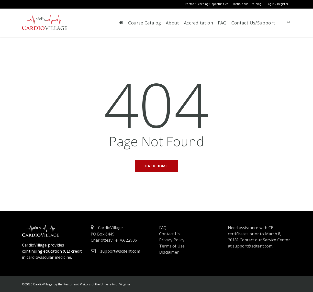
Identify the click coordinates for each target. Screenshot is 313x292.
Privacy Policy (171, 240)
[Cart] (288, 22)
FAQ (163, 227)
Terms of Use (172, 246)
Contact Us (169, 233)
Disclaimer (169, 252)
